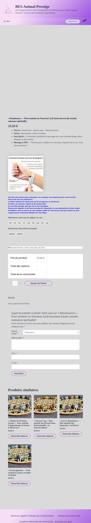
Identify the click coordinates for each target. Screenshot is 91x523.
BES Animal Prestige (39, 7)
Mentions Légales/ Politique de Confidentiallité (31, 501)
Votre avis (17, 320)
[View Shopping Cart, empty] (85, 23)
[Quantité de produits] (15, 266)
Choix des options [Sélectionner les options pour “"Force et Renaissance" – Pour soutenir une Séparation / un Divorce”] (70, 417)
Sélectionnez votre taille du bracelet (22, 211)
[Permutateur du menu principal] (6, 22)
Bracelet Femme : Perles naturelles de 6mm (27, 230)
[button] (73, 23)
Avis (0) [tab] (11, 280)
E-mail (14, 346)
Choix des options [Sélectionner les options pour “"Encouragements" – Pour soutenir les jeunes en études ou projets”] (19, 466)
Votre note (14, 315)
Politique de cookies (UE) (71, 501)
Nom (14, 336)
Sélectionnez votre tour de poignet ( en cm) (25, 200)
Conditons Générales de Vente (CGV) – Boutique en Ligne (45, 507)
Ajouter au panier (39, 266)
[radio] (10, 206)
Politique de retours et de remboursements (45, 513)
